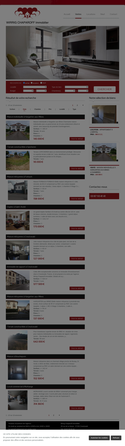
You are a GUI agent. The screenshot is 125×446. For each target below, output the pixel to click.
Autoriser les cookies (99, 438)
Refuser (116, 438)
